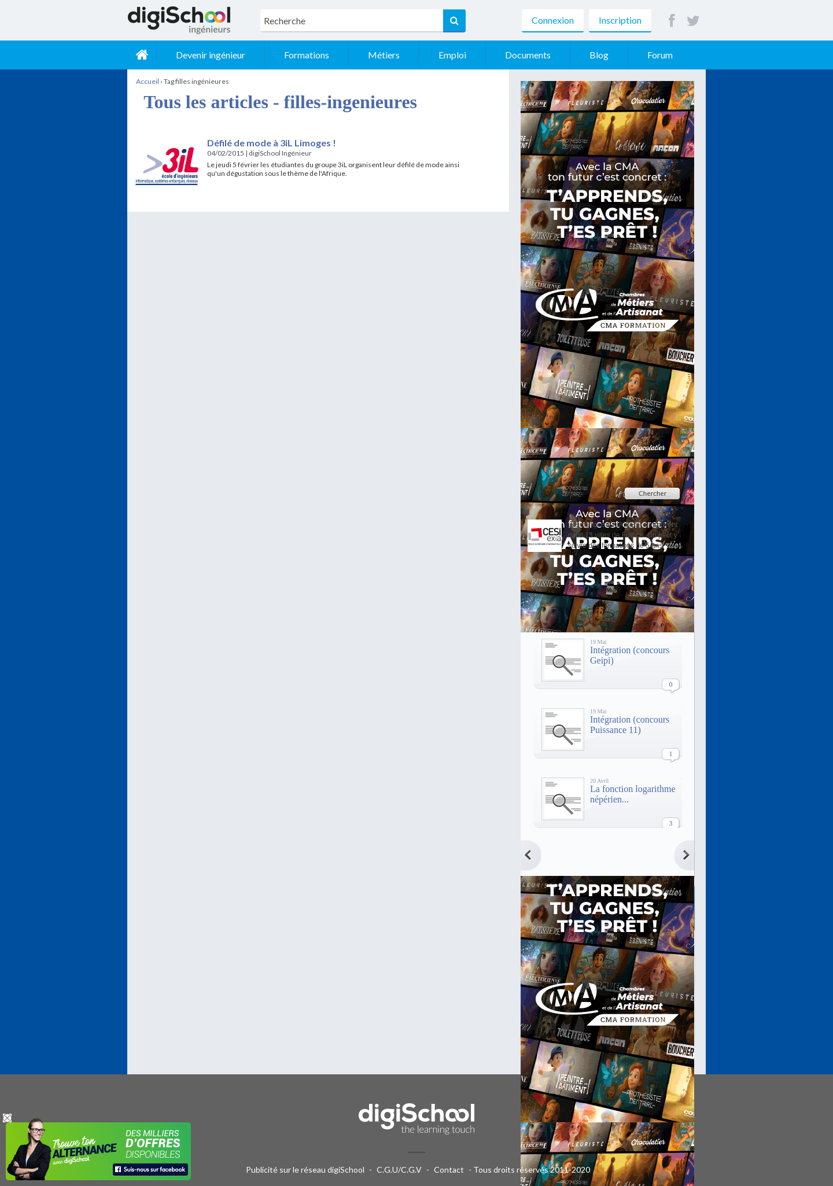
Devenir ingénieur (210, 54)
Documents (528, 54)
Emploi (452, 54)
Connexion (553, 19)
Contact (449, 1169)
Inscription (620, 19)
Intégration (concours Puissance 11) (629, 724)
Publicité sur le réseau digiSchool (305, 1169)
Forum (660, 54)
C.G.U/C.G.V (399, 1169)
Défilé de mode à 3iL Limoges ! (271, 142)
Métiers (384, 54)
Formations (306, 54)
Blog (599, 54)
